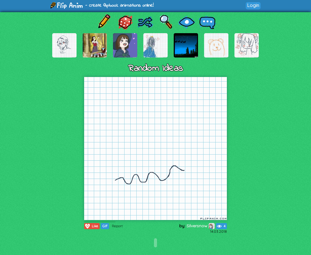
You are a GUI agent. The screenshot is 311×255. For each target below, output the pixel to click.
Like (91, 226)
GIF (105, 226)
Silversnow (200, 226)
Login (253, 5)
